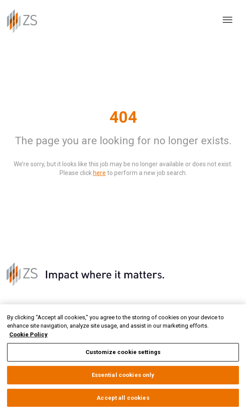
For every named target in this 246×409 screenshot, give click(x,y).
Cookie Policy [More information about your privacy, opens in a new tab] (28, 337)
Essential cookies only (123, 377)
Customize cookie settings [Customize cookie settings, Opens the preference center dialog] (123, 355)
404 (123, 117)
